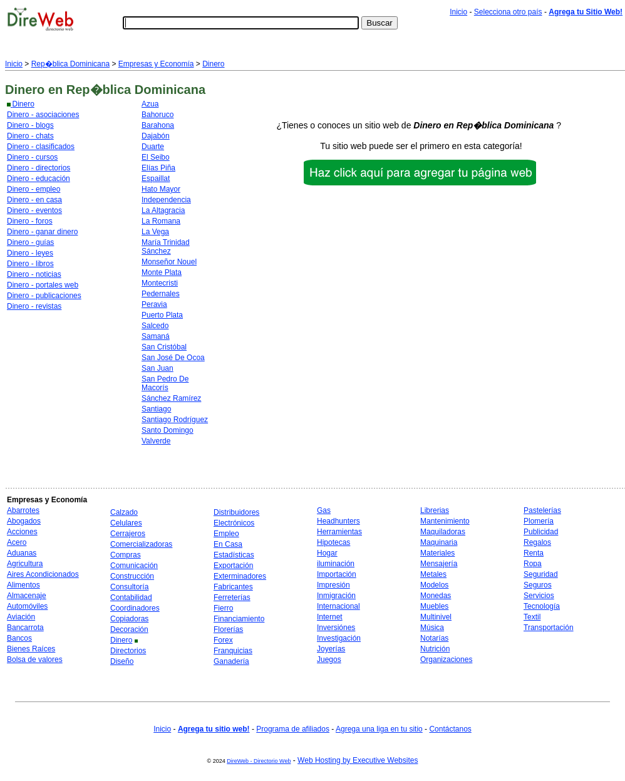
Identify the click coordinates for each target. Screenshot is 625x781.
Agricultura (25, 563)
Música (432, 627)
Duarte (153, 146)
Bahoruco (157, 114)
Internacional (338, 606)
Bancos (19, 638)
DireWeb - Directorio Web (259, 761)
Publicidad (541, 531)
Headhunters (338, 521)
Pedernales (161, 293)
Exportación (233, 565)
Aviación (21, 617)
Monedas (435, 595)
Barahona (158, 125)
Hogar (327, 553)
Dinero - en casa (34, 199)
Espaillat (156, 178)
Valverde (156, 441)
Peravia (154, 304)
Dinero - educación (38, 178)
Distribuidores (236, 512)
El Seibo (156, 157)
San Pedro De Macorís (165, 383)
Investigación (339, 638)
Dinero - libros (30, 263)
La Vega (155, 231)
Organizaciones (446, 659)
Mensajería (438, 563)
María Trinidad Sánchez (166, 247)
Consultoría (129, 586)
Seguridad (541, 574)
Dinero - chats (30, 136)
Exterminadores (240, 576)
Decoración (129, 629)
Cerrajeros (127, 533)
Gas (324, 510)
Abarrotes (23, 510)
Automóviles (27, 606)
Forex (223, 640)
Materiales (437, 553)
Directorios (128, 650)
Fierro (223, 608)
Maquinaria (438, 542)
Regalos (537, 542)
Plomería (539, 521)
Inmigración (336, 595)
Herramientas (339, 531)
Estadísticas (234, 555)
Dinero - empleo (33, 189)
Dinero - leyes (30, 253)
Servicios (539, 595)
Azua (150, 104)
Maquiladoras (442, 531)
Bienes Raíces (31, 648)
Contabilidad (131, 597)
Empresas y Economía (156, 63)
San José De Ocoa (173, 357)
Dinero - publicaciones (44, 295)
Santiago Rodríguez (175, 419)
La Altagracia (163, 210)
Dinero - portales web (42, 285)
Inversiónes (336, 627)
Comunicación (134, 565)
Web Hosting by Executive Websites (357, 760)
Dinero (213, 63)
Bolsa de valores (35, 659)
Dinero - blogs (30, 125)
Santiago (156, 409)
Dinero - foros (30, 221)
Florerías (228, 629)
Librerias (434, 510)
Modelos (434, 585)
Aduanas (21, 553)
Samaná (156, 336)
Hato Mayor (161, 189)
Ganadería (231, 661)
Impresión (333, 585)
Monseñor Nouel (169, 261)
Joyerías (331, 648)
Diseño (121, 661)
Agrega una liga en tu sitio (379, 729)
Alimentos (23, 585)
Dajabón (156, 136)
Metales (433, 574)
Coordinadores (135, 608)
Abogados (24, 521)
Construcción (132, 576)
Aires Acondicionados (43, 574)
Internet (330, 617)
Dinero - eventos (34, 210)
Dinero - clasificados (41, 146)
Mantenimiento (445, 521)
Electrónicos (234, 523)
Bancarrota (25, 627)
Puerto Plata (162, 315)
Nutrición (435, 648)
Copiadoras (129, 618)
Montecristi (160, 283)
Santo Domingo (168, 430)
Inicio (458, 12)
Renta (534, 553)
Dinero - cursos (32, 157)
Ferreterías (232, 597)
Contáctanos (450, 729)
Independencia (166, 199)
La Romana (161, 221)
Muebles (434, 606)
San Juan (157, 368)
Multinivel (436, 617)
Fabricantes (233, 586)
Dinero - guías (30, 242)
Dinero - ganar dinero (42, 231)
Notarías (434, 638)
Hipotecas (333, 542)
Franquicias (233, 650)
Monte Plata (162, 272)
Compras (125, 555)
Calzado (124, 512)
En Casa (228, 544)
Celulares (126, 523)
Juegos (329, 659)
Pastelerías (542, 510)
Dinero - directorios (38, 167)
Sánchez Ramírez (171, 398)
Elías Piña (158, 167)
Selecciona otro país (508, 12)
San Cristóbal (164, 347)
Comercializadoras (141, 544)
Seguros (538, 585)
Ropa (533, 563)
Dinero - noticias (34, 274)
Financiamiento (239, 618)
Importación (336, 574)
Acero (16, 542)
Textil (532, 617)
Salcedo (155, 325)
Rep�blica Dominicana (70, 63)
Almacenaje (26, 595)
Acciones (22, 531)
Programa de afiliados (292, 729)
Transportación (549, 627)
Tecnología (542, 606)
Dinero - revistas (34, 306)
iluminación (335, 563)
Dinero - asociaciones (43, 114)
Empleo (226, 533)
